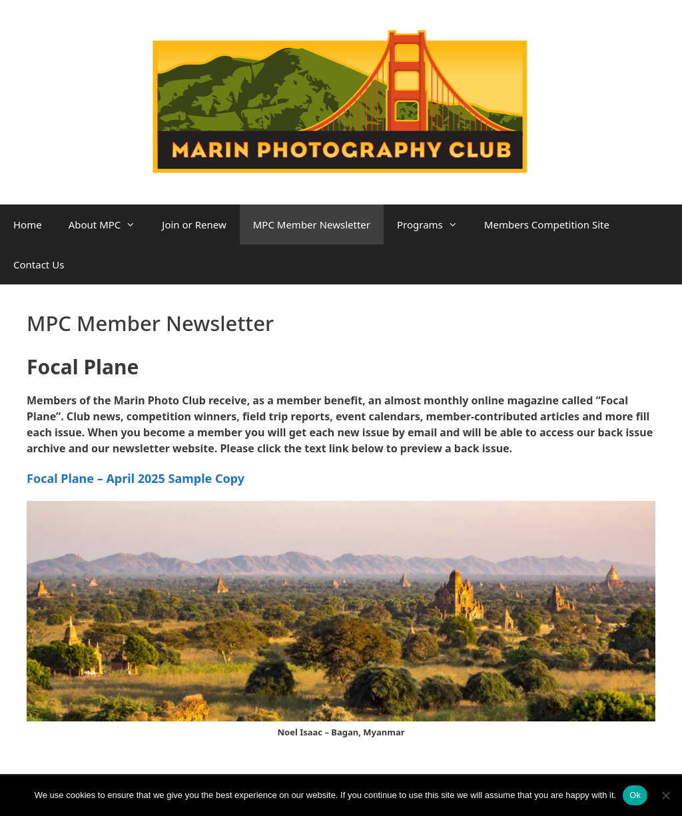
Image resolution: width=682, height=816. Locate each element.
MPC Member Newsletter (311, 224)
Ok (635, 795)
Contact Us (38, 264)
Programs (434, 224)
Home (27, 224)
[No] (665, 795)
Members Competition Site (546, 224)
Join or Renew (194, 224)
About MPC (109, 224)
